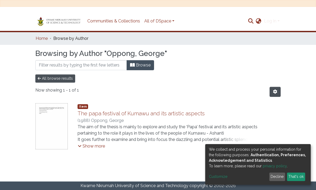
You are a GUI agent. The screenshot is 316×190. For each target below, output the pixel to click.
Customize (218, 176)
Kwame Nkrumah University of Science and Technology (134, 185)
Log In (270, 20)
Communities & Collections (113, 20)
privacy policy (275, 166)
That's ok (296, 176)
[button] (258, 21)
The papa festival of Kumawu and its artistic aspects (141, 113)
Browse (140, 65)
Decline (277, 176)
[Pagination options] (275, 92)
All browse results (55, 78)
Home (42, 38)
